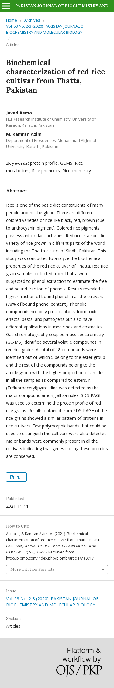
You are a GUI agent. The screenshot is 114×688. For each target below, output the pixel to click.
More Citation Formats (32, 569)
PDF (18, 477)
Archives (32, 20)
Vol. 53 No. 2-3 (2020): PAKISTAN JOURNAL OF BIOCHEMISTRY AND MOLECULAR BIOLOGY (45, 29)
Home (11, 20)
